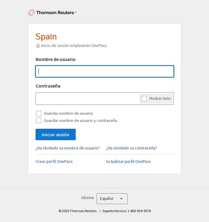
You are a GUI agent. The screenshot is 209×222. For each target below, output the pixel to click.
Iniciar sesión (55, 134)
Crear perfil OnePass (54, 161)
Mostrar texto (160, 98)
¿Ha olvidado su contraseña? (131, 148)
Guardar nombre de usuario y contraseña (80, 120)
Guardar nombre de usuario (68, 113)
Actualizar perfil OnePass (128, 161)
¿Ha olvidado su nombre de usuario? (68, 148)
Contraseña (48, 86)
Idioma (87, 197)
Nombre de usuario (56, 59)
